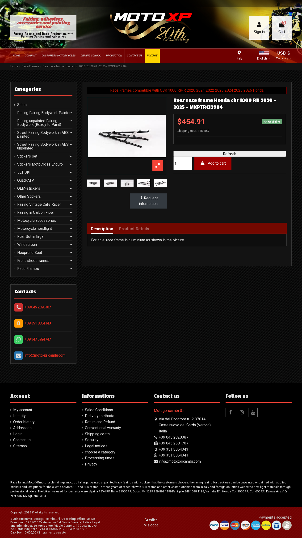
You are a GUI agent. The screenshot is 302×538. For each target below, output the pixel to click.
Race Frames (28, 269)
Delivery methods (99, 416)
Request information (148, 201)
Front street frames (33, 261)
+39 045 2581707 (173, 443)
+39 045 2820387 (38, 307)
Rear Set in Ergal (30, 237)
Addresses (22, 428)
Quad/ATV (25, 180)
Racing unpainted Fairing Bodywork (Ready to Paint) (39, 123)
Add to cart (213, 163)
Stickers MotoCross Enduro (40, 164)
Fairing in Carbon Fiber (35, 212)
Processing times (99, 458)
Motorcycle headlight (34, 229)
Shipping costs (97, 434)
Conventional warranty (103, 428)
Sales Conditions (99, 410)
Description (102, 228)
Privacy (91, 464)
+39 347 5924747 (38, 339)
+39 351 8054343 (38, 323)
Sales (22, 105)
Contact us (22, 440)
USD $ (283, 56)
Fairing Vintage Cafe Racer (39, 204)
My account (22, 410)
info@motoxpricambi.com (45, 355)
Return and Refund (100, 422)
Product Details (134, 228)
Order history (24, 422)
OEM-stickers (28, 188)
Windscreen (27, 245)
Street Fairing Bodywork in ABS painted (43, 134)
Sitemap (20, 446)
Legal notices (96, 446)
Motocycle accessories (36, 220)
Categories (27, 89)
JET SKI (23, 172)
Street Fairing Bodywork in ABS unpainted (43, 146)
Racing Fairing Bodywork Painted (44, 113)
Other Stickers (29, 196)
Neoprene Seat (29, 253)
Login (17, 434)
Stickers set (27, 156)
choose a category (100, 452)
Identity (19, 416)
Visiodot (151, 525)
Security (91, 440)
